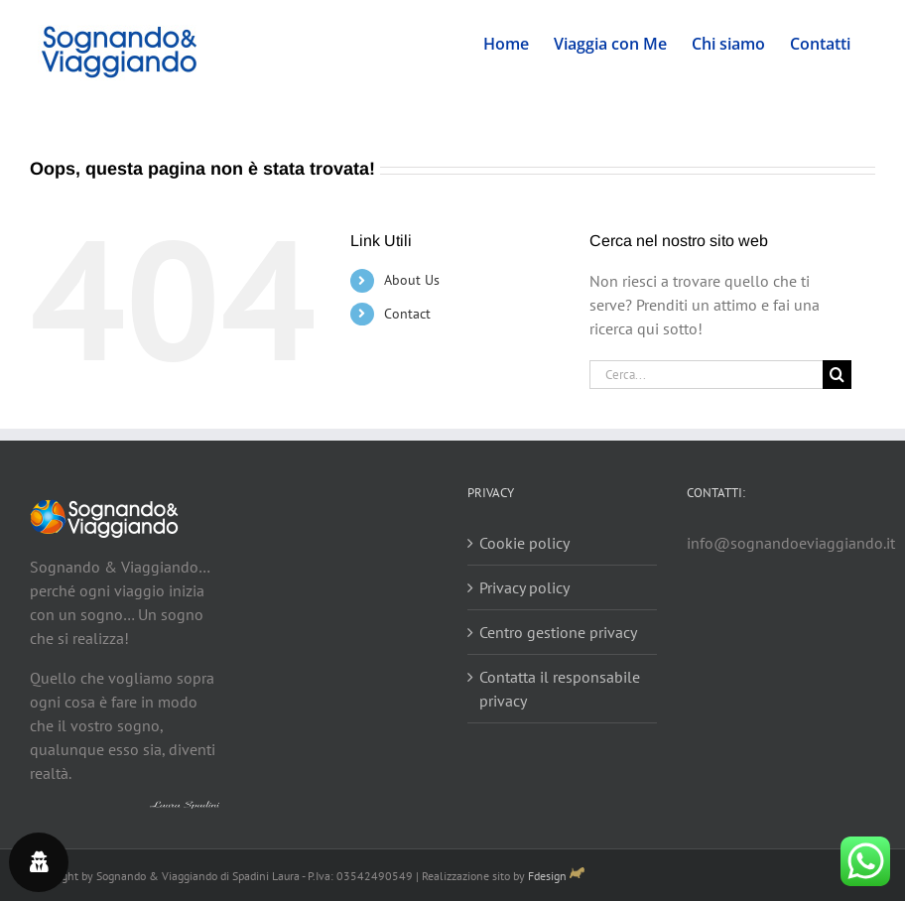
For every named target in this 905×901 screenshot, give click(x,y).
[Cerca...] (706, 374)
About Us (412, 280)
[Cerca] (837, 374)
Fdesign (547, 875)
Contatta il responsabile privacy (559, 688)
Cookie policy (524, 543)
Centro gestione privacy (558, 632)
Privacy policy (524, 587)
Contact (407, 313)
